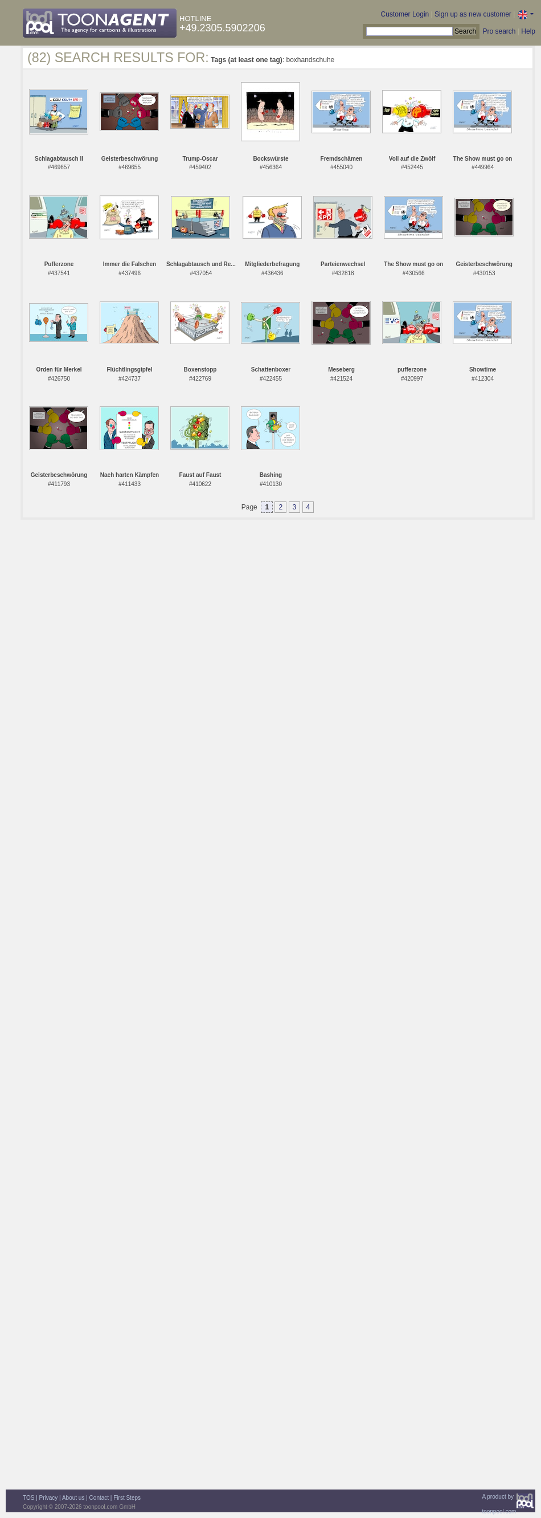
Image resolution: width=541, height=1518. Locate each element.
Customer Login (405, 14)
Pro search (498, 31)
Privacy (48, 1498)
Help (528, 31)
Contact (99, 1498)
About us (73, 1498)
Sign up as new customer (473, 14)
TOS (28, 1498)
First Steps (127, 1498)
